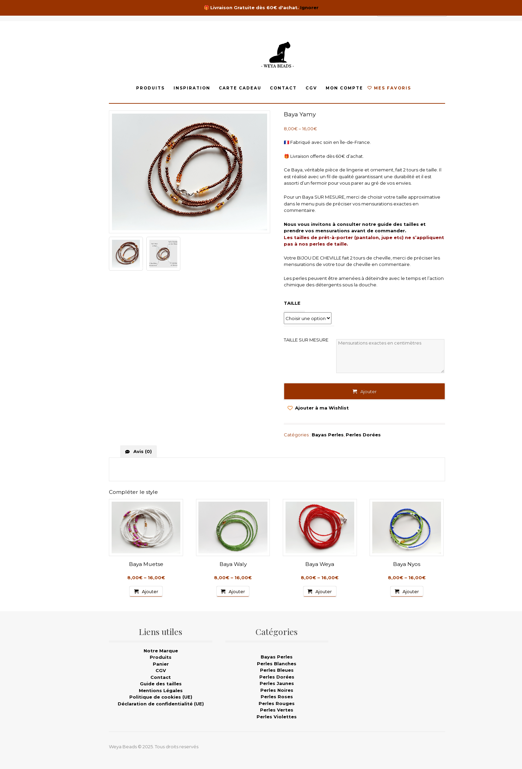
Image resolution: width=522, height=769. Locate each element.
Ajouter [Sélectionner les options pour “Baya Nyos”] (411, 591)
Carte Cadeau (240, 88)
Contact (283, 88)
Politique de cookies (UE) (160, 697)
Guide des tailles (161, 683)
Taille (292, 303)
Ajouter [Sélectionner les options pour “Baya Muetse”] (150, 591)
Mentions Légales (161, 690)
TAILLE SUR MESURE (306, 339)
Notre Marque (161, 650)
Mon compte (344, 88)
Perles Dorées (363, 434)
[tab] (138, 451)
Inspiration (192, 88)
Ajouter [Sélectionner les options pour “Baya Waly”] (237, 591)
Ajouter (368, 391)
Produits (150, 88)
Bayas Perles (328, 434)
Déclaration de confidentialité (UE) (161, 703)
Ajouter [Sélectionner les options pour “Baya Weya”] (323, 591)
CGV (311, 88)
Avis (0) (142, 451)
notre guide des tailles (390, 224)
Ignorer (309, 7)
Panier (161, 664)
